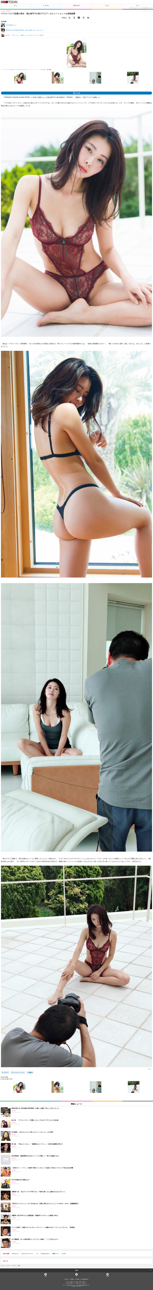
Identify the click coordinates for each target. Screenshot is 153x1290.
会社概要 (77, 1279)
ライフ (137, 5)
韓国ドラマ (55, 1253)
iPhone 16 (15, 1253)
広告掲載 (72, 1279)
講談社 (31, 1072)
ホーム (15, 5)
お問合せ (66, 1279)
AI (37, 1253)
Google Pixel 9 (45, 1253)
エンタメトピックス (18, 1072)
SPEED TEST (76, 5)
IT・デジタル (46, 5)
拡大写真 (77, 93)
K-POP (64, 1253)
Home (46, 1276)
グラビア (6, 1072)
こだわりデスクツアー (27, 1253)
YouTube (107, 1276)
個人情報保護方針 (85, 1279)
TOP (76, 1270)
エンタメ (107, 5)
